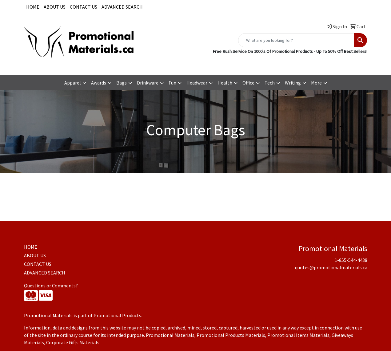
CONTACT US (83, 7)
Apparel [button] (72, 83)
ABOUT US (55, 7)
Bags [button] (121, 83)
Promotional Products (117, 315)
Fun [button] (172, 83)
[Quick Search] (296, 40)
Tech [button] (270, 83)
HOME (32, 7)
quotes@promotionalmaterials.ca (331, 64)
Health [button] (224, 83)
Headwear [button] (196, 83)
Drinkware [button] (147, 83)
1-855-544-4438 (274, 64)
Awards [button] (98, 83)
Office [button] (248, 83)
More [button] (316, 83)
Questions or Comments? (51, 285)
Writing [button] (293, 83)
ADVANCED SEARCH (122, 7)
